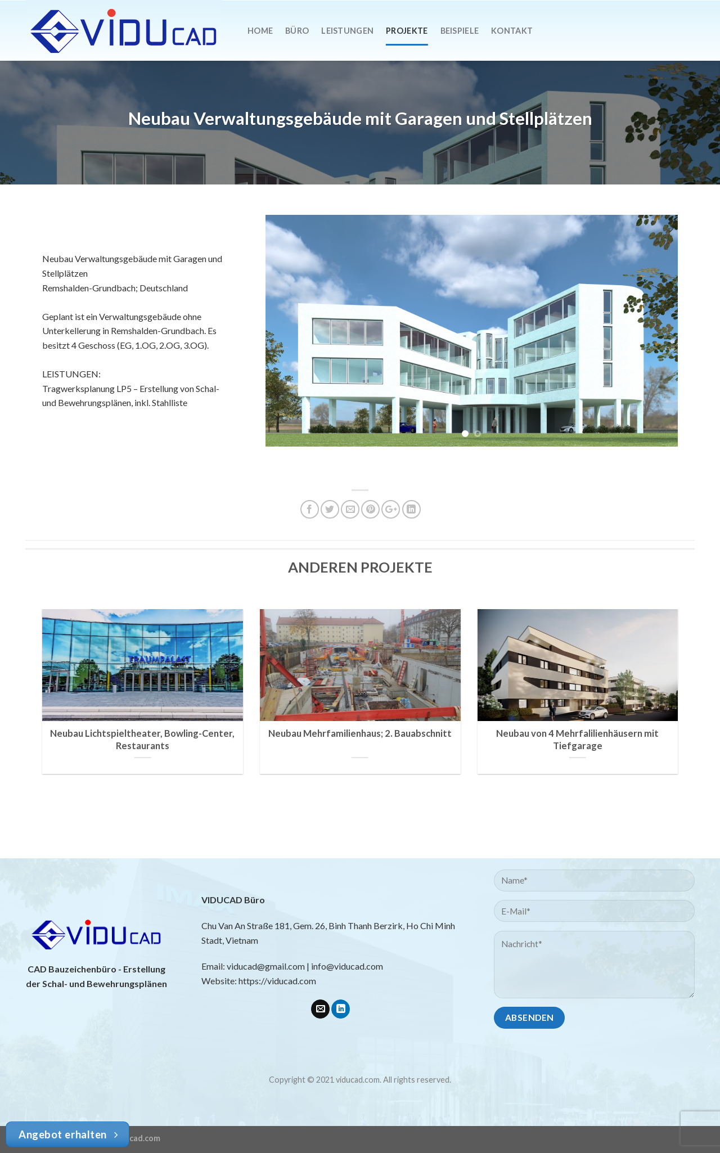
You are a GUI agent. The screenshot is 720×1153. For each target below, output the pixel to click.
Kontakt (512, 30)
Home (260, 30)
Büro (297, 30)
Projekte (407, 30)
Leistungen (347, 30)
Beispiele (459, 30)
